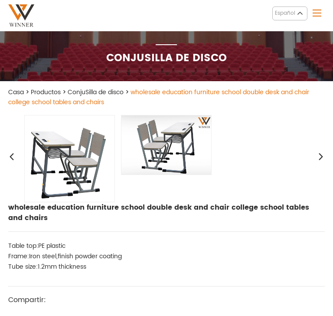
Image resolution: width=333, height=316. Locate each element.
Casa (16, 92)
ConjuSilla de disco (96, 92)
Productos (46, 92)
